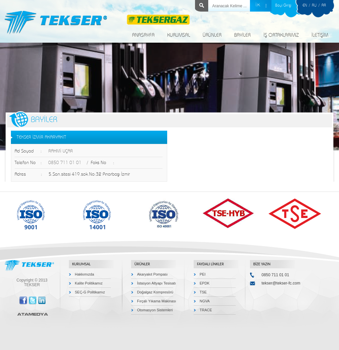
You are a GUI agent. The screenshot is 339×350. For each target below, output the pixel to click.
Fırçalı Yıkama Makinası (156, 301)
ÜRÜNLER (212, 35)
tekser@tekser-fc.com (281, 283)
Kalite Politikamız (89, 283)
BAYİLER (242, 35)
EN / (307, 5)
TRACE (206, 310)
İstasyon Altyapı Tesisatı (156, 283)
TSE (203, 292)
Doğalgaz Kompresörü (155, 292)
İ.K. (258, 5)
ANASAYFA (143, 35)
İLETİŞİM (320, 35)
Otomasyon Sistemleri (155, 310)
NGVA (205, 301)
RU (314, 5)
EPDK (205, 283)
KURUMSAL (178, 35)
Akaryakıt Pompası (152, 274)
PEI (203, 274)
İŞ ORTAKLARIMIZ (281, 35)
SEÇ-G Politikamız (90, 292)
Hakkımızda (84, 274)
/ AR (321, 5)
